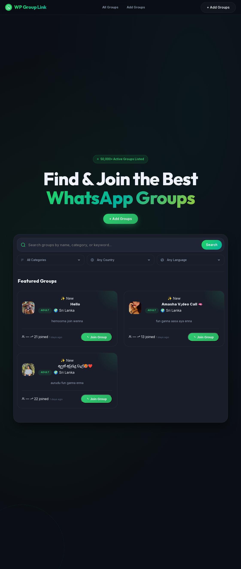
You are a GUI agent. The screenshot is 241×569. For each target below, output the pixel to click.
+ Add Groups (218, 7)
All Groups (110, 7)
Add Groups (136, 7)
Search (210, 244)
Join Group (96, 336)
